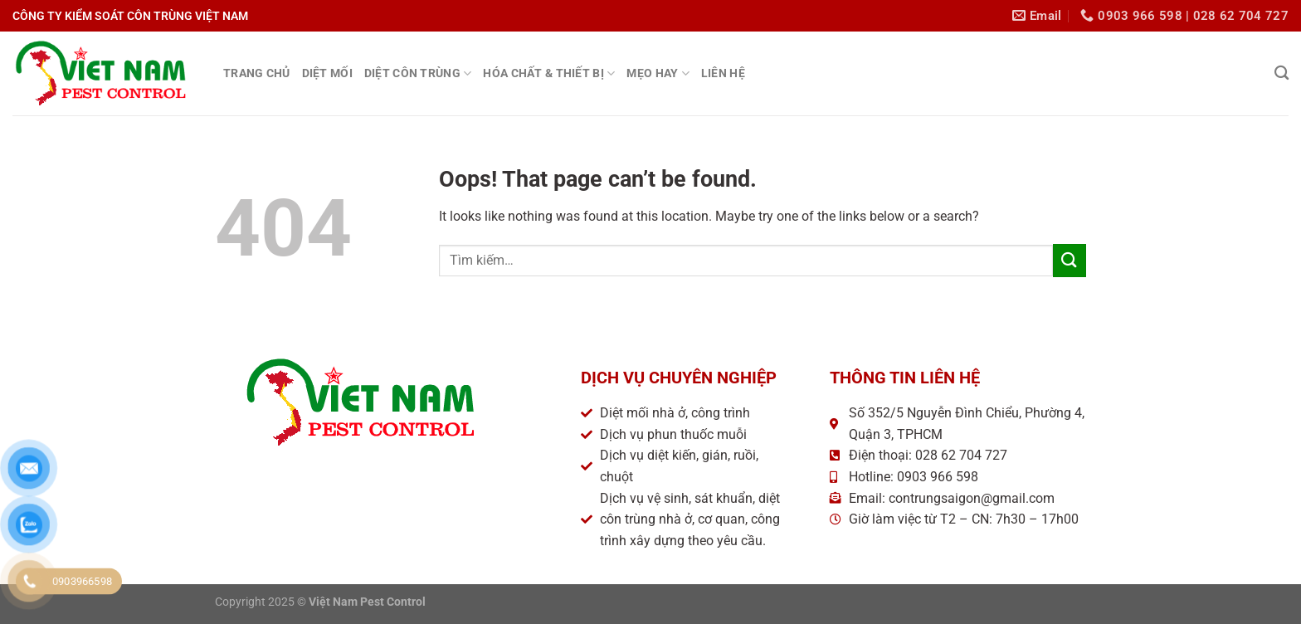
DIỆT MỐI (327, 73)
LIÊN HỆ (723, 73)
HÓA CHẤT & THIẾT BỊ (549, 73)
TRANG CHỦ (256, 73)
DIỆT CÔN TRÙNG (418, 73)
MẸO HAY (657, 73)
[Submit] (1069, 260)
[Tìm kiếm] (1281, 73)
